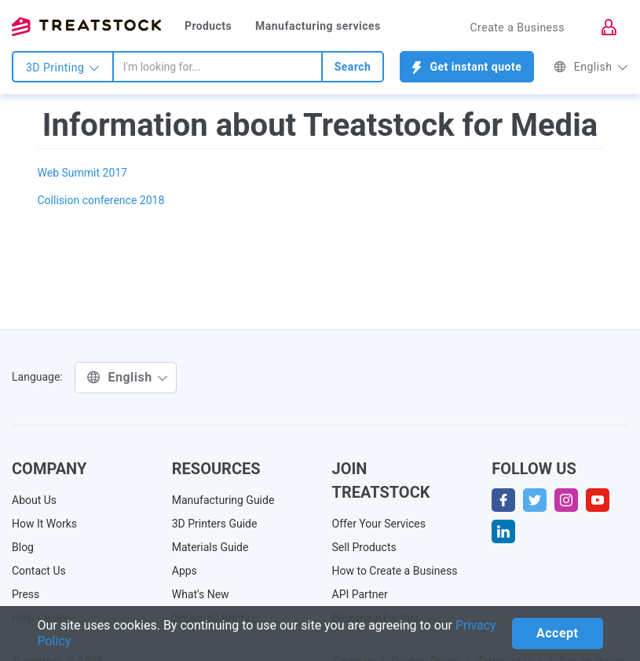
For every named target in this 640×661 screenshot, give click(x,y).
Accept (557, 633)
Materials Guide (210, 547)
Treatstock (86, 26)
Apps (184, 570)
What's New (200, 594)
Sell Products (364, 547)
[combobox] (217, 67)
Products (208, 26)
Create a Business (517, 27)
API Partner (360, 594)
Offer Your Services (379, 523)
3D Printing (63, 67)
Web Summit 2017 (82, 172)
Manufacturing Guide (223, 500)
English (590, 66)
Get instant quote (466, 67)
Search (353, 66)
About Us (34, 500)
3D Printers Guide (215, 523)
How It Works (44, 523)
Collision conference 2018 (101, 200)
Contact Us (39, 570)
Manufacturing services (318, 26)
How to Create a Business (395, 570)
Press (25, 594)
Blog (23, 547)
